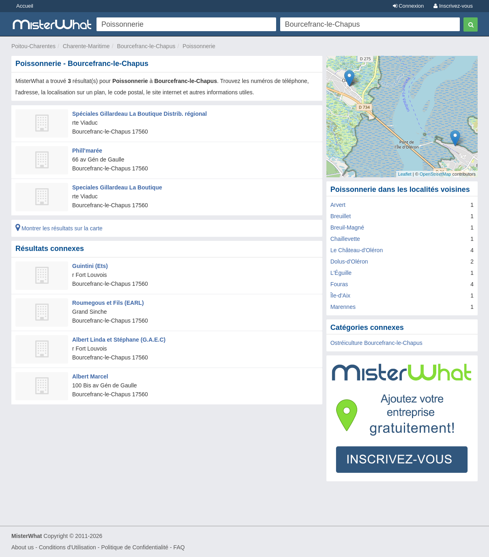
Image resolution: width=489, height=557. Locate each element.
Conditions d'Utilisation (67, 547)
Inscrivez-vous (453, 6)
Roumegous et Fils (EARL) (108, 303)
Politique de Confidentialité (134, 547)
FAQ (179, 547)
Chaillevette (345, 239)
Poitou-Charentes (33, 46)
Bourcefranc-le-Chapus (146, 46)
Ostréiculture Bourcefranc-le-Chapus (376, 343)
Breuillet (340, 216)
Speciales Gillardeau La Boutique (117, 187)
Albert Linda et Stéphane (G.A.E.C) (118, 339)
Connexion (408, 6)
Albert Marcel (90, 376)
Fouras (339, 284)
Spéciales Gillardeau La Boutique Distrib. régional (139, 114)
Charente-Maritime (86, 46)
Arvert (337, 205)
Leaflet (405, 174)
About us (22, 547)
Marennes (343, 307)
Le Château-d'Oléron (356, 250)
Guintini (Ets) (90, 266)
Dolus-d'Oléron (349, 261)
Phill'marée (87, 150)
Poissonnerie (198, 46)
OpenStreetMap (435, 174)
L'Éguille (341, 273)
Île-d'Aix (340, 295)
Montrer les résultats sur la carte (59, 228)
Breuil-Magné (347, 227)
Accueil (24, 6)
